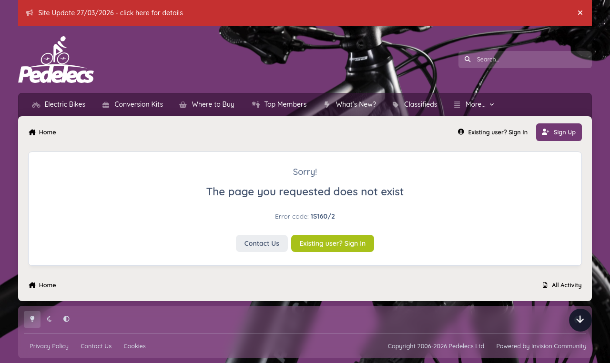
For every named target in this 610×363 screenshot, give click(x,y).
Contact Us (261, 243)
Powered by (541, 346)
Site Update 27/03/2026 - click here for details (104, 13)
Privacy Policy (49, 346)
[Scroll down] (580, 320)
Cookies (134, 346)
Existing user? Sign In (333, 243)
